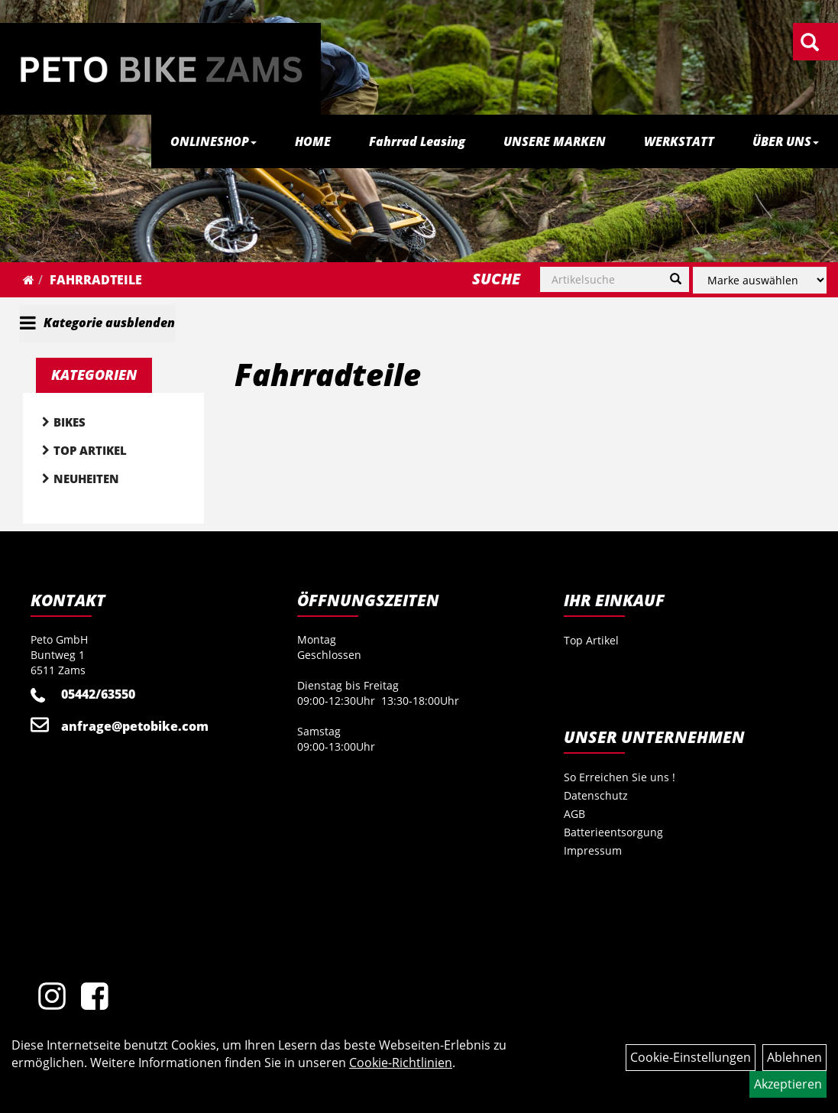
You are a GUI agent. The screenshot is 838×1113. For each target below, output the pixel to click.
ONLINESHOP (213, 141)
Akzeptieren (788, 1084)
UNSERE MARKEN (554, 141)
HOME (313, 141)
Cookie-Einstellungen (690, 1057)
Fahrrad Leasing (417, 141)
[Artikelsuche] (810, 43)
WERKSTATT (679, 141)
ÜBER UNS (785, 141)
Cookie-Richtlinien (400, 1062)
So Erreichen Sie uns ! (619, 777)
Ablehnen (794, 1057)
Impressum (593, 850)
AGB (574, 813)
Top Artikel (90, 450)
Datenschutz (596, 795)
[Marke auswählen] (760, 280)
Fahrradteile (96, 279)
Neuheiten (86, 478)
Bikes (69, 422)
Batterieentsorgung (613, 832)
